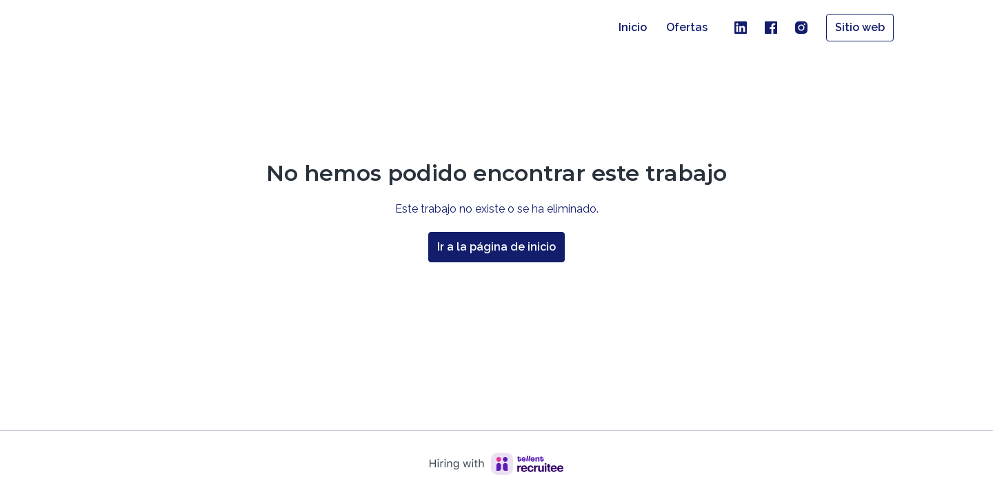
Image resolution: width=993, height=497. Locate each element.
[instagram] (801, 27)
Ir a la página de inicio (496, 246)
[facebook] (771, 27)
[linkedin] (740, 27)
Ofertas (687, 27)
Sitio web (860, 27)
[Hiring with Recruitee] (496, 464)
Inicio (633, 27)
